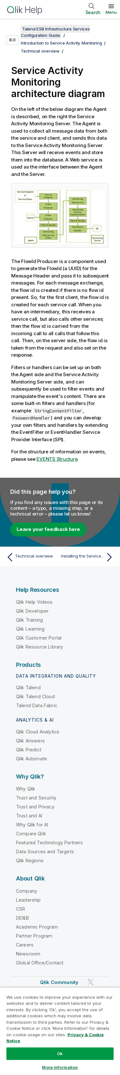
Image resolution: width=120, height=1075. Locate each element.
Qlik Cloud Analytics (37, 731)
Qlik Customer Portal (38, 638)
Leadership (28, 900)
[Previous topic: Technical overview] (32, 557)
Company (26, 891)
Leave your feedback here (48, 529)
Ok (60, 1053)
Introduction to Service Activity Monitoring (61, 42)
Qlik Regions (30, 860)
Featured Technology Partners (49, 842)
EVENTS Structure (56, 459)
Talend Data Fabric (36, 705)
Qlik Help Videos (34, 602)
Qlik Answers (30, 740)
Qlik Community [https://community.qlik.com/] (59, 982)
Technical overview (40, 51)
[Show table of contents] (13, 29)
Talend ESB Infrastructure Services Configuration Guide (55, 32)
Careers (25, 944)
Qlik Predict (28, 749)
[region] (60, 1031)
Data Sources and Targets (45, 851)
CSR (20, 909)
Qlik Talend (28, 687)
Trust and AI (29, 815)
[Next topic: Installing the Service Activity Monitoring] (88, 557)
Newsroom (28, 953)
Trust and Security (36, 797)
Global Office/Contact (39, 962)
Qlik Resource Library (39, 646)
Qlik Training (29, 620)
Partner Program (34, 936)
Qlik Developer (32, 611)
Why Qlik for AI (32, 824)
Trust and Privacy (35, 806)
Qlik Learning (30, 629)
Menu (111, 12)
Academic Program (37, 927)
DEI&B (22, 918)
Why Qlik (25, 788)
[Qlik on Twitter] (90, 982)
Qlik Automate (31, 758)
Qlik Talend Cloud (35, 696)
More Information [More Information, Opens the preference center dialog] (60, 1067)
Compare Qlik (31, 833)
